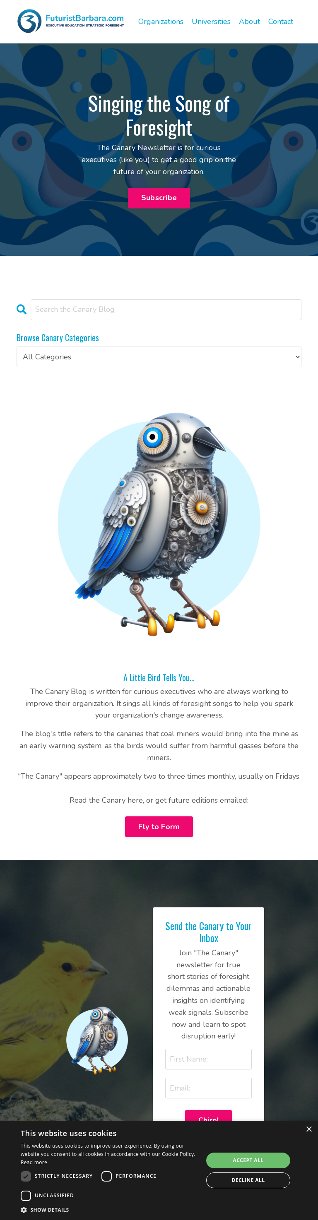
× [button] (309, 1130)
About (249, 21)
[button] (109, 1210)
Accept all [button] (248, 1160)
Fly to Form (159, 827)
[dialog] (159, 1170)
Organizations (160, 21)
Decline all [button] (248, 1180)
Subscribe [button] (159, 198)
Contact (280, 21)
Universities (211, 21)
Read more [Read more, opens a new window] (34, 1162)
